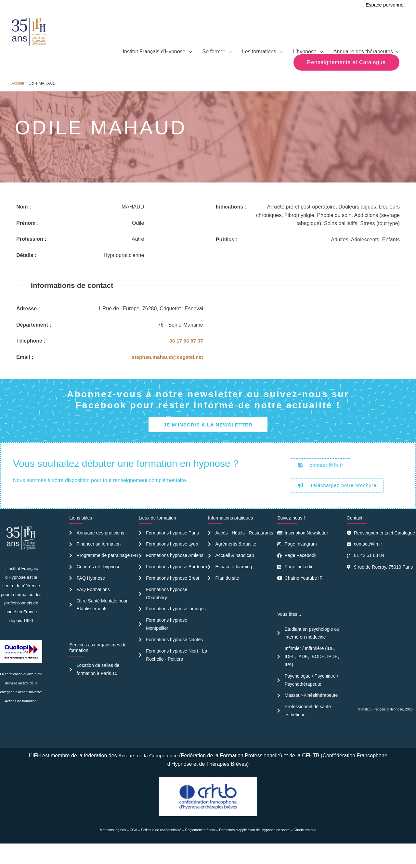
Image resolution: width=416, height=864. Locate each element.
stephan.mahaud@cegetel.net (166, 371)
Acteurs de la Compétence (148, 773)
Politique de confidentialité (161, 847)
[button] (346, 76)
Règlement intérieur (200, 847)
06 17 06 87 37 (185, 355)
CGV (133, 847)
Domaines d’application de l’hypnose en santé (254, 847)
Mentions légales (113, 847)
